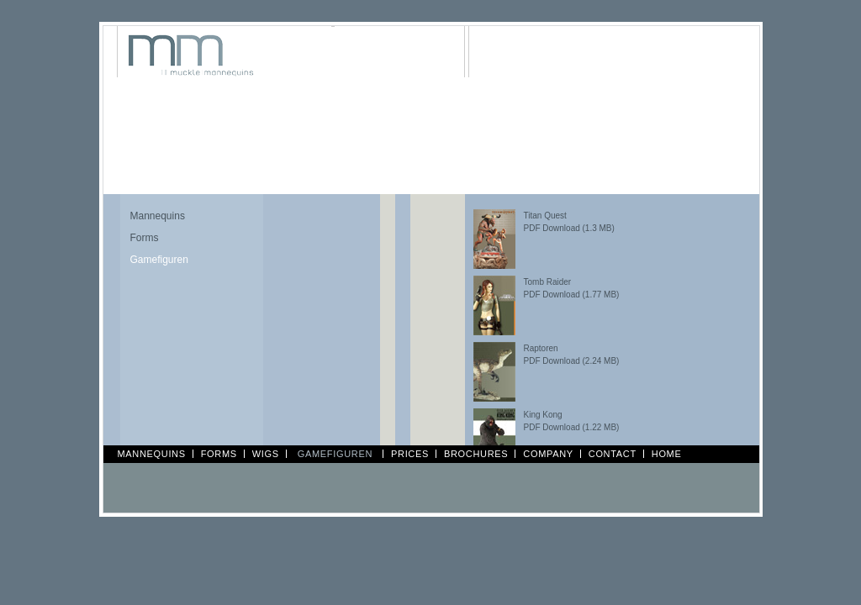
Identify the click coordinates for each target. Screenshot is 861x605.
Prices (410, 454)
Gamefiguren (159, 260)
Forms (144, 238)
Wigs (265, 454)
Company (548, 454)
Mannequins (157, 216)
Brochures (476, 454)
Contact (613, 454)
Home (667, 454)
